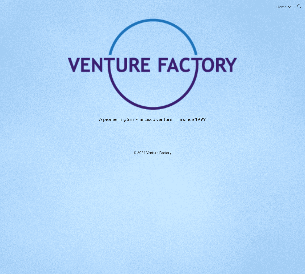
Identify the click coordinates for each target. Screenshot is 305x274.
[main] (152, 186)
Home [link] (281, 6)
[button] (299, 6)
